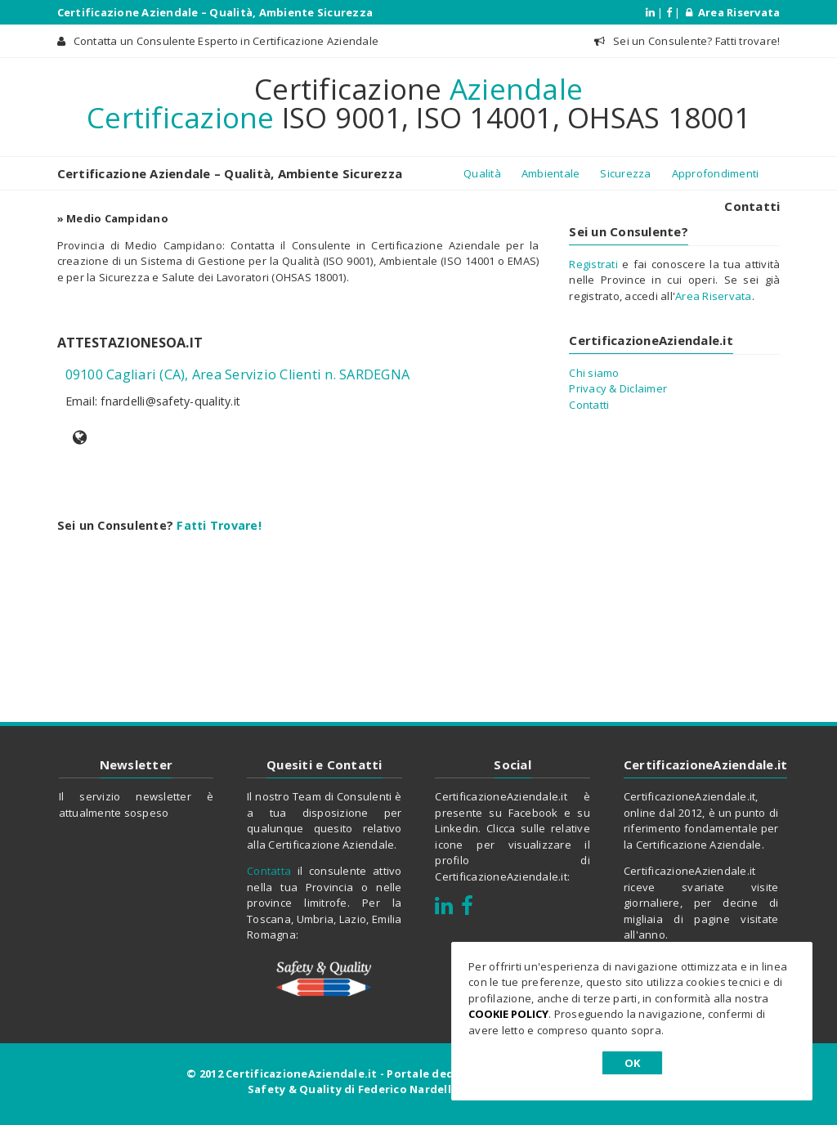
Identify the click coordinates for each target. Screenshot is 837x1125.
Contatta (269, 870)
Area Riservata (733, 12)
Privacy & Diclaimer (618, 388)
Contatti (752, 206)
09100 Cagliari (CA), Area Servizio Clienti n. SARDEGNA (237, 374)
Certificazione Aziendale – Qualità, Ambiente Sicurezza (215, 12)
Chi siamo (594, 372)
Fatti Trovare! (219, 525)
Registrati (593, 264)
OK (632, 1063)
